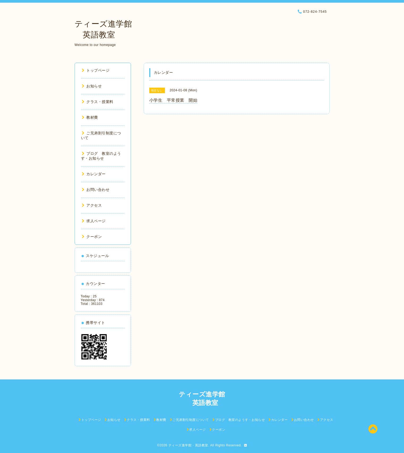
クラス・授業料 (97, 102)
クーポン (92, 236)
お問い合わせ (96, 189)
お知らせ (92, 86)
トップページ (96, 70)
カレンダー (94, 174)
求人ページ (94, 221)
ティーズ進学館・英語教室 (188, 445)
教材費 (90, 117)
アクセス (92, 205)
